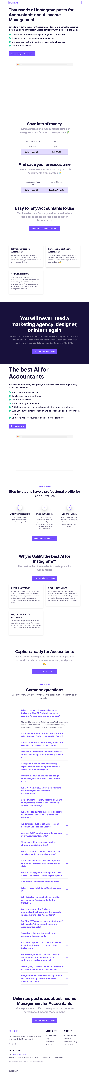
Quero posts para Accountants (22, 54)
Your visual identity (20, 274)
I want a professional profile (44, 538)
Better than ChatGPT (21, 588)
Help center (50, 1042)
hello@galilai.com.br (19, 1054)
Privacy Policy (69, 1045)
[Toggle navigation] (79, 2)
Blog (47, 1038)
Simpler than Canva (57, 588)
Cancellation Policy (70, 1042)
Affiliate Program (51, 1035)
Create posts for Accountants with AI (44, 228)
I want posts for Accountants (44, 351)
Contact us (67, 1038)
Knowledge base (70, 1035)
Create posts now (17, 426)
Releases (49, 1045)
